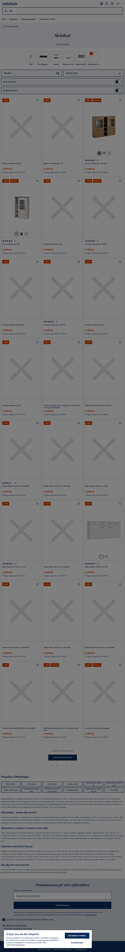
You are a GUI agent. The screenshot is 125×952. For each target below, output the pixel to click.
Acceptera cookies (77, 936)
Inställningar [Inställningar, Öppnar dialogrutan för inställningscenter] (77, 943)
